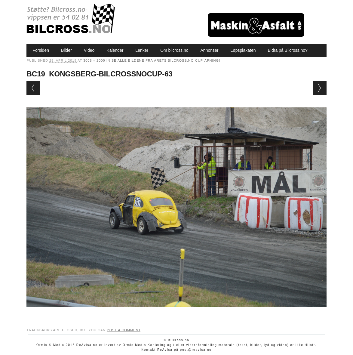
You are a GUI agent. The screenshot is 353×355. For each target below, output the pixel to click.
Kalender (114, 50)
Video (89, 50)
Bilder (66, 50)
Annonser (210, 50)
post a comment (123, 330)
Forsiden (40, 50)
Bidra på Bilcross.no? (288, 50)
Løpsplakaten (243, 50)
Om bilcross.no (174, 50)
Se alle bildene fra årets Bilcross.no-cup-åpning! (166, 60)
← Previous (33, 88)
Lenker (141, 50)
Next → (320, 88)
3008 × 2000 (94, 60)
